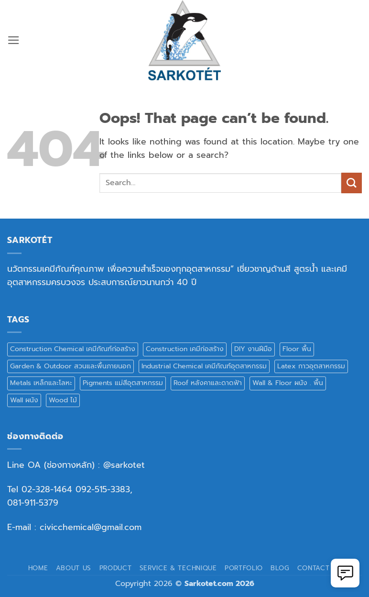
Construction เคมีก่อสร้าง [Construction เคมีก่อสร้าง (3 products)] (185, 349)
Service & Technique (178, 568)
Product (115, 568)
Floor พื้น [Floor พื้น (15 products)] (296, 349)
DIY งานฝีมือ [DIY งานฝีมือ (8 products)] (253, 349)
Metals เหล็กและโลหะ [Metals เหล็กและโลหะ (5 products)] (41, 383)
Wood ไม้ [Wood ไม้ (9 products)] (63, 400)
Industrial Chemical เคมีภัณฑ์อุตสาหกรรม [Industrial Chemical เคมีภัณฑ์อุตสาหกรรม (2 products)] (204, 366)
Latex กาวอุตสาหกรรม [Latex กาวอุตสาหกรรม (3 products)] (311, 366)
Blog (280, 568)
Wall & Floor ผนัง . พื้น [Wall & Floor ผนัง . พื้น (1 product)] (287, 383)
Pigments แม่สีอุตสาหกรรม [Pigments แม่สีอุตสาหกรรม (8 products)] (123, 383)
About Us (73, 568)
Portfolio (244, 568)
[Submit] (351, 183)
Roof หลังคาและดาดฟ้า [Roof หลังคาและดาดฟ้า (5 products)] (208, 383)
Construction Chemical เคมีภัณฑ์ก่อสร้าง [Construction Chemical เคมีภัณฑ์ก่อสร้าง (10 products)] (72, 349)
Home (38, 568)
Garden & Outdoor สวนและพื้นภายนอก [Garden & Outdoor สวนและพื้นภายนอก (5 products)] (70, 366)
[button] (13, 40)
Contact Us (319, 568)
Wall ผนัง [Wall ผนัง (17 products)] (24, 400)
